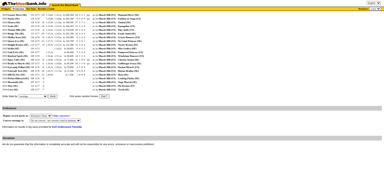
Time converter (61, 115)
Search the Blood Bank (65, 5)
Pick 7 (104, 96)
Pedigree (6, 8)
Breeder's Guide (46, 8)
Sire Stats (31, 8)
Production (18, 8)
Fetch (52, 96)
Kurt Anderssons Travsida (67, 127)
